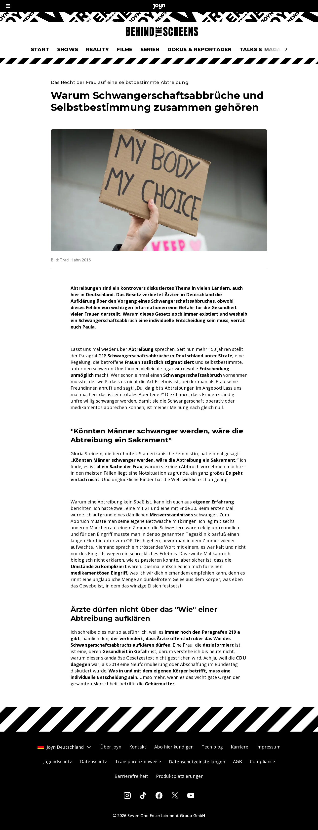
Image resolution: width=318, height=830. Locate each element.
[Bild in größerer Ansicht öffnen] (159, 190)
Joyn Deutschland (65, 747)
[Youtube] (191, 795)
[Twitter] (175, 795)
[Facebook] (159, 795)
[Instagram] (127, 795)
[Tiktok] (143, 795)
